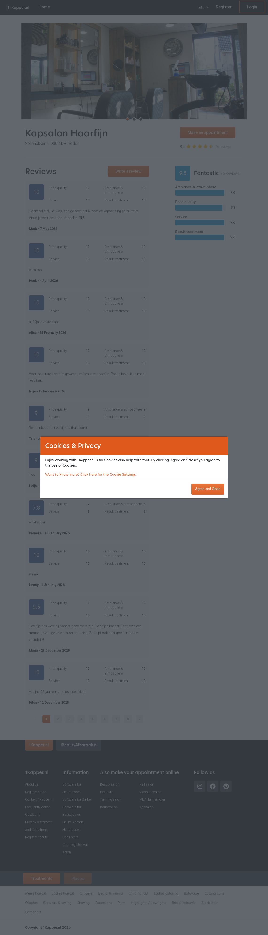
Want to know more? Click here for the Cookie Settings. (91, 474)
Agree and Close (207, 489)
